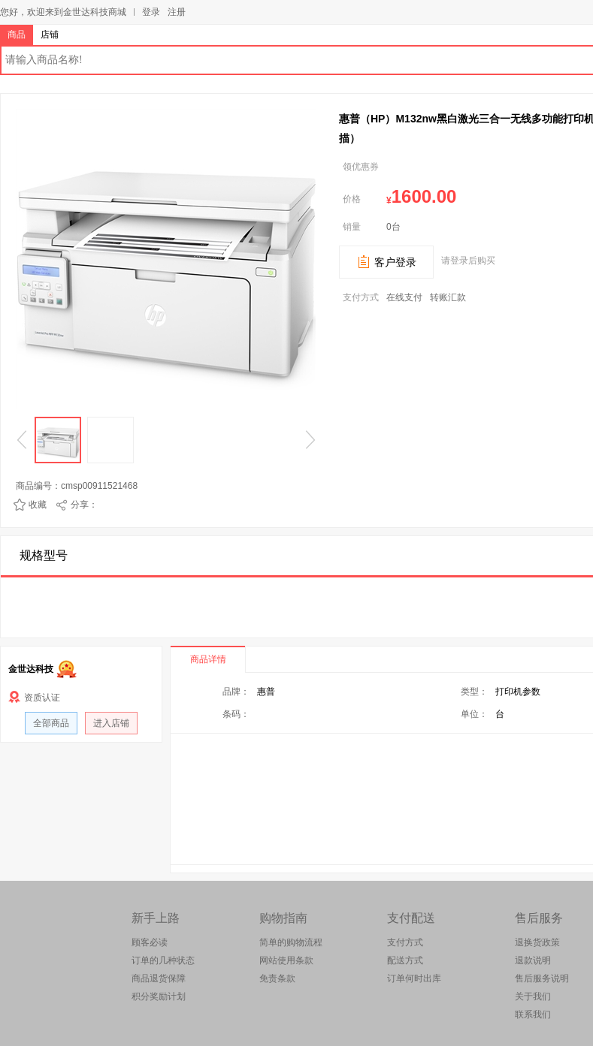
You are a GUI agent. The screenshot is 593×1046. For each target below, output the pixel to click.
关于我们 (533, 996)
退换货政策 (537, 942)
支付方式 (405, 942)
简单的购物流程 (290, 942)
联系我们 (533, 1014)
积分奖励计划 (159, 996)
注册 (177, 12)
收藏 (38, 504)
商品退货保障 (159, 978)
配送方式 (405, 960)
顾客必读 (150, 942)
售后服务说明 (542, 978)
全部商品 (51, 723)
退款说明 (533, 960)
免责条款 (277, 978)
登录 (151, 12)
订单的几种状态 (163, 960)
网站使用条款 (286, 960)
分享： (84, 504)
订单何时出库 (414, 978)
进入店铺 (111, 723)
